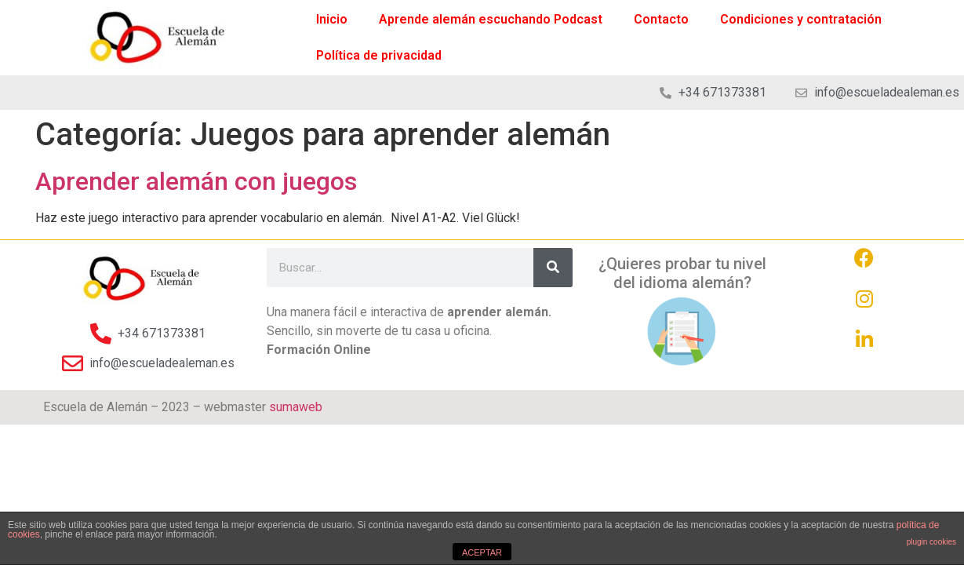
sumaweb (295, 406)
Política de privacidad (379, 55)
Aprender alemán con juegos (196, 181)
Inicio (331, 19)
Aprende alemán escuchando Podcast (490, 19)
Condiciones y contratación (801, 19)
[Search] (553, 267)
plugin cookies (931, 542)
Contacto (661, 19)
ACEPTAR (482, 552)
